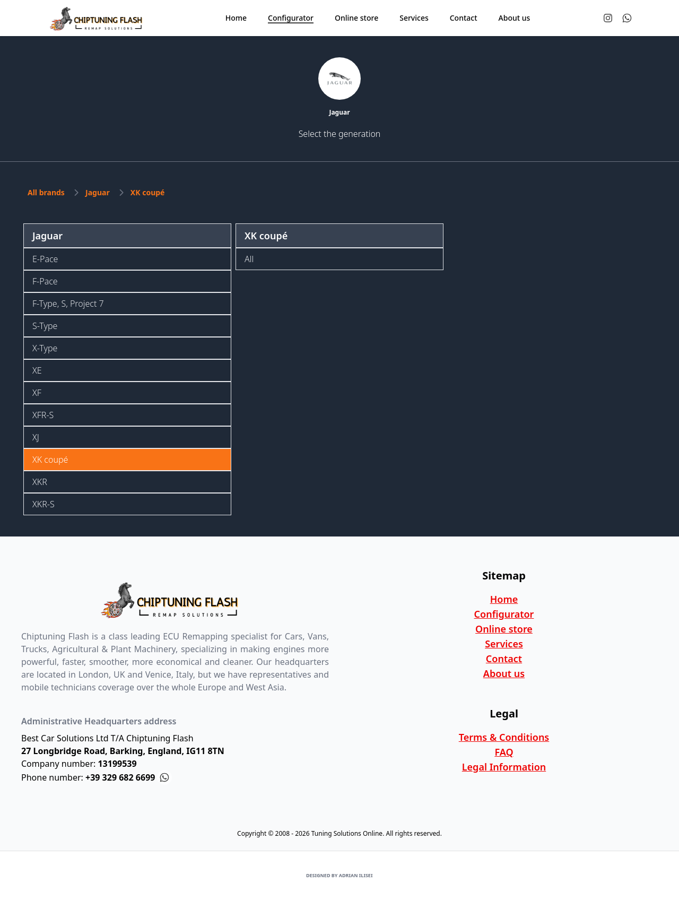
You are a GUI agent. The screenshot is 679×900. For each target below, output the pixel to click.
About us (504, 673)
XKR (39, 482)
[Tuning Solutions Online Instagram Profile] (607, 18)
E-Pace (45, 259)
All (249, 259)
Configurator (504, 614)
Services (504, 643)
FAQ (503, 752)
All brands (46, 192)
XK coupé (147, 192)
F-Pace (45, 281)
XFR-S (43, 415)
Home (504, 599)
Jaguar (97, 192)
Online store (504, 628)
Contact (504, 658)
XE (37, 370)
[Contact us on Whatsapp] (627, 18)
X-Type (44, 348)
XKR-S (43, 504)
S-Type (44, 326)
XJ (35, 437)
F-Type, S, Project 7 (68, 303)
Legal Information (504, 766)
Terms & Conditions (504, 737)
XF (36, 393)
